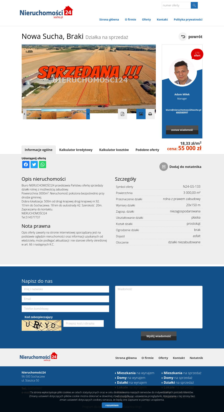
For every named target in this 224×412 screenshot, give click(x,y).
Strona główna (109, 19)
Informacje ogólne (38, 150)
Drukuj (150, 114)
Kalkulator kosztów (114, 150)
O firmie (130, 19)
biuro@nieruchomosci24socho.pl (182, 109)
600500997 (182, 112)
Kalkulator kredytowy (75, 150)
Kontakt (162, 19)
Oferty (146, 19)
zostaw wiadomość (182, 129)
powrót (195, 36)
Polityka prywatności (188, 19)
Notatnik (196, 358)
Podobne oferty (147, 150)
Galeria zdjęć (140, 114)
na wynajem (135, 373)
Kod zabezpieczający (39, 317)
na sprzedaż (183, 373)
